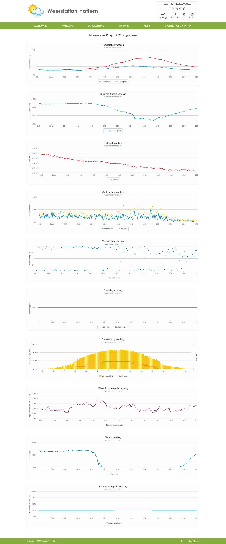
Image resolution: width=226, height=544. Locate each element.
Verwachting (96, 26)
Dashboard (40, 26)
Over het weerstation (178, 26)
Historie (124, 26)
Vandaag (67, 26)
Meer (147, 26)
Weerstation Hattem (50, 541)
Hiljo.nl (196, 541)
